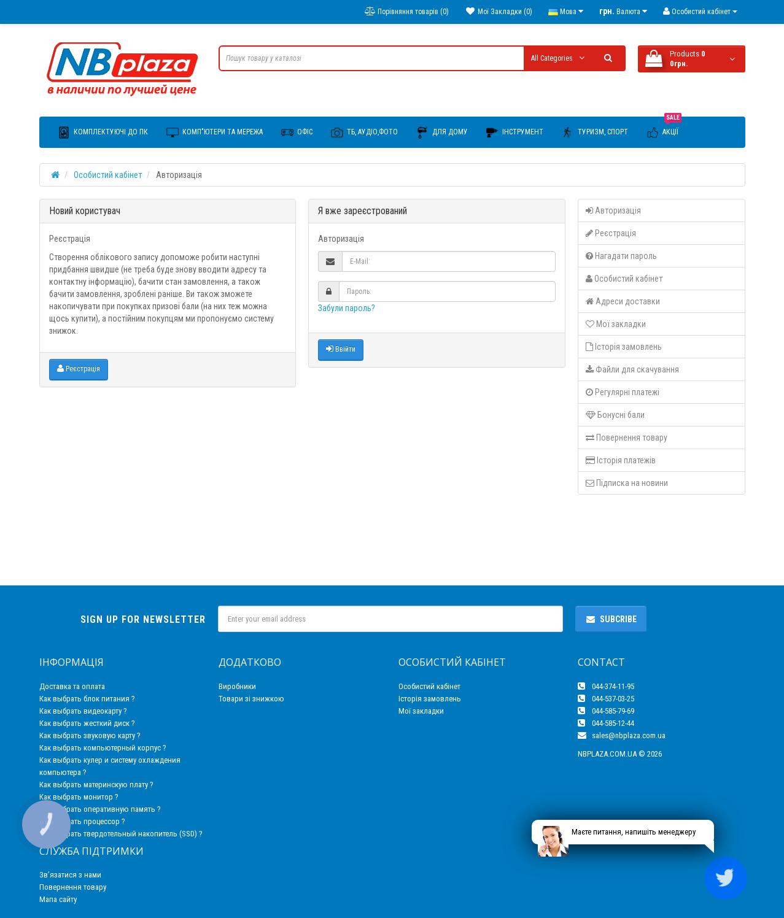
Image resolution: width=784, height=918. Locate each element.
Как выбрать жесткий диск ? (87, 723)
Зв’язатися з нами (70, 874)
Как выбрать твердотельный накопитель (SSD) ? (121, 833)
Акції (663, 128)
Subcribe (611, 619)
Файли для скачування (632, 369)
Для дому (442, 132)
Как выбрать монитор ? (78, 796)
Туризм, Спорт (595, 132)
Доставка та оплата (72, 686)
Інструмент (514, 132)
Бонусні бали (615, 415)
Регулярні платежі (622, 392)
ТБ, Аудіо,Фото (364, 132)
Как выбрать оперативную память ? (100, 809)
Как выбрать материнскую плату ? (96, 784)
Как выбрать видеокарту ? (83, 711)
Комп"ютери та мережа (214, 132)
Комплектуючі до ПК (103, 132)
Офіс (296, 132)
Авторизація (613, 210)
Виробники (237, 686)
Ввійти (340, 348)
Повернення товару (626, 437)
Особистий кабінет (108, 175)
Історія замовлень (624, 347)
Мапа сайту (58, 899)
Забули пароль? (346, 308)
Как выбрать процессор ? (82, 821)
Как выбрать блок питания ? (87, 698)
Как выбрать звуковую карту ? (90, 735)
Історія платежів (621, 460)
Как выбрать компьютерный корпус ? (102, 747)
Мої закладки (616, 324)
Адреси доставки (623, 301)
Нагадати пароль (621, 256)
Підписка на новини (627, 483)
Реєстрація (78, 368)
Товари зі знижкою (251, 698)
